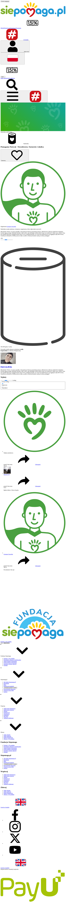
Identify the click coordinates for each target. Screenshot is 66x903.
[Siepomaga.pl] (33, 16)
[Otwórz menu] (24, 97)
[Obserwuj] (15, 155)
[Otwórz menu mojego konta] (15, 46)
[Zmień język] (13, 58)
